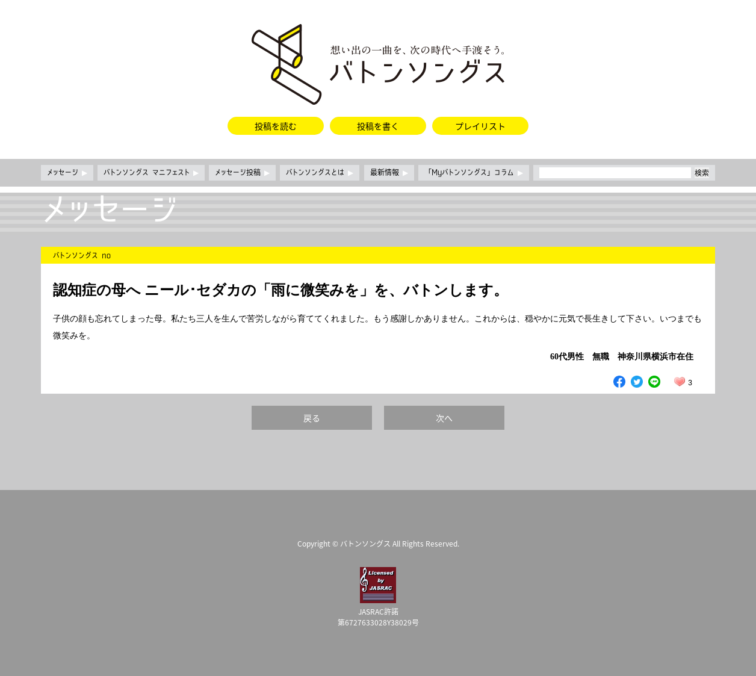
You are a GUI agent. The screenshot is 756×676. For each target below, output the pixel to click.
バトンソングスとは (319, 173)
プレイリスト (480, 126)
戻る (311, 418)
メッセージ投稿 (242, 173)
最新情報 (389, 173)
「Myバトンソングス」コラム (473, 173)
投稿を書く (378, 126)
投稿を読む (276, 126)
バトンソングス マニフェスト (151, 173)
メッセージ (67, 173)
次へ (444, 418)
